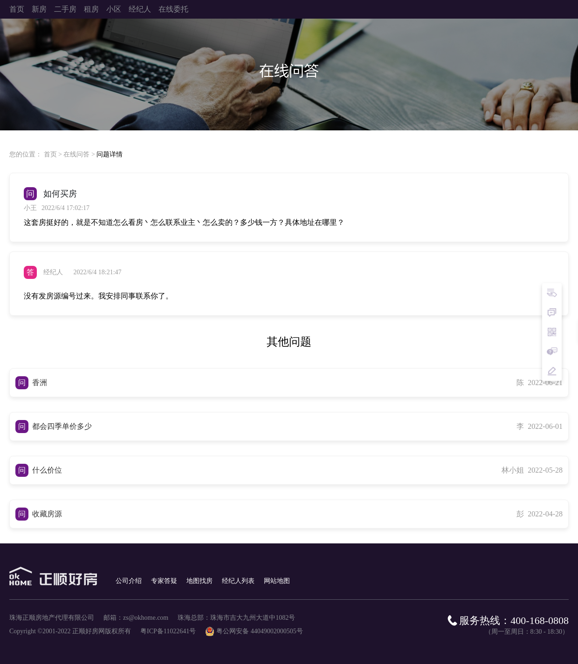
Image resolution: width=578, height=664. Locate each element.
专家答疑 (164, 580)
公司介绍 (129, 580)
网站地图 (277, 580)
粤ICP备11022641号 (168, 631)
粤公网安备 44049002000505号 (259, 631)
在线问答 (76, 154)
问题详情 (109, 154)
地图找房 (199, 580)
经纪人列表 (238, 580)
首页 (50, 154)
